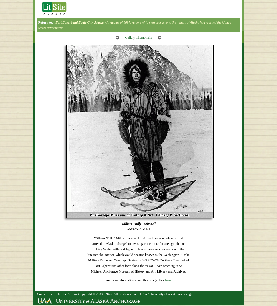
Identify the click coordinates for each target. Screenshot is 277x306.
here (168, 280)
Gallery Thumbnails (138, 38)
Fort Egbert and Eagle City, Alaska (79, 22)
